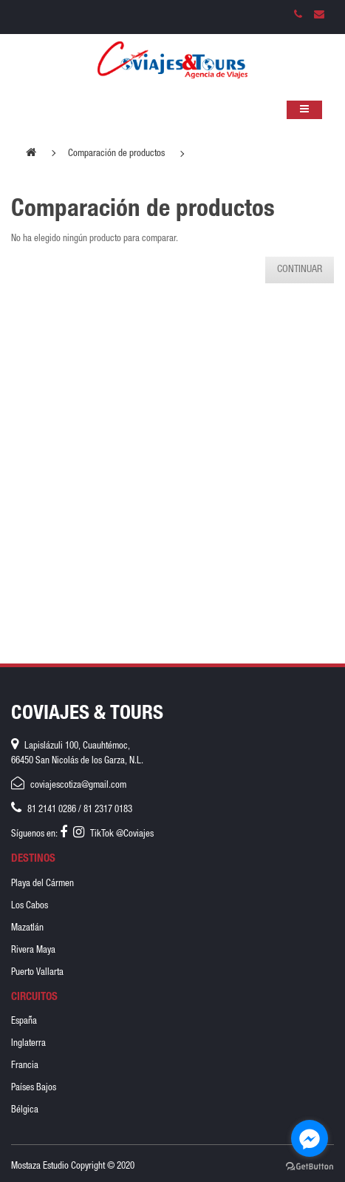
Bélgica (24, 1110)
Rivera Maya (33, 951)
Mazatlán (27, 928)
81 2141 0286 (51, 810)
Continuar (299, 270)
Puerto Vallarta (37, 973)
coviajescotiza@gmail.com (78, 786)
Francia (24, 1066)
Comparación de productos (116, 154)
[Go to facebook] (309, 1138)
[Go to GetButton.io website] (309, 1167)
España (24, 1022)
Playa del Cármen (42, 884)
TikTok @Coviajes (122, 835)
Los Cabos (29, 906)
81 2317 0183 (107, 810)
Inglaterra (28, 1044)
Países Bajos (33, 1088)
